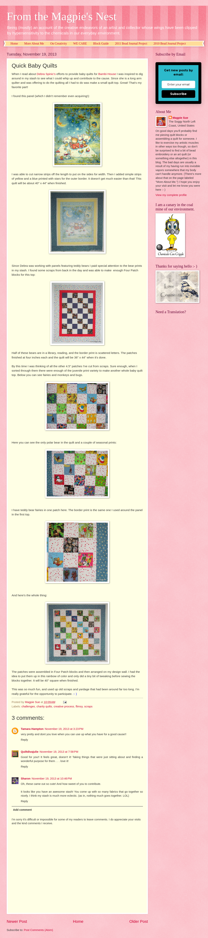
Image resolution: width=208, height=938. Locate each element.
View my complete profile (171, 195)
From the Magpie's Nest (62, 16)
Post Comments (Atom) (38, 930)
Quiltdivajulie (29, 751)
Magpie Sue (180, 117)
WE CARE (80, 43)
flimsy (79, 706)
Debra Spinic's (46, 74)
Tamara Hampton (32, 728)
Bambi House (107, 74)
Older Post (138, 921)
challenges (28, 706)
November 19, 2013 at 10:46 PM (52, 778)
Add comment (22, 809)
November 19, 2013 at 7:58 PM (59, 751)
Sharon (26, 778)
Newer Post (17, 921)
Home (14, 43)
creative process (64, 706)
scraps (88, 706)
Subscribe (178, 94)
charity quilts (44, 706)
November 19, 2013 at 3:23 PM (64, 728)
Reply (24, 739)
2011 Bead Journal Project (131, 43)
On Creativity (58, 43)
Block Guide (101, 43)
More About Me (34, 43)
